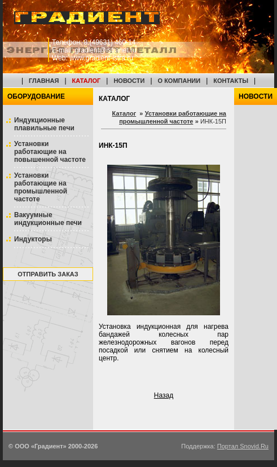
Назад (163, 395)
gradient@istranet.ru (106, 50)
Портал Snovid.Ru (243, 446)
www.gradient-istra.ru (101, 58)
